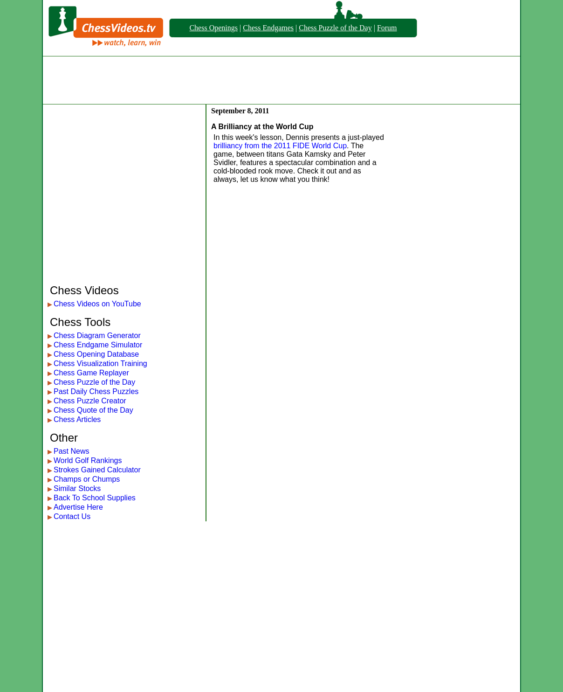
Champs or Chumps (87, 479)
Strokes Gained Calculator (97, 470)
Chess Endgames (268, 28)
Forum (387, 28)
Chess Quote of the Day (93, 410)
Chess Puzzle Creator (90, 401)
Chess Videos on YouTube (97, 304)
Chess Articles (77, 419)
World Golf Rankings (88, 460)
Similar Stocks (77, 488)
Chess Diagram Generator (97, 335)
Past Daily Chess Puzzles (96, 391)
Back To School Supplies (95, 498)
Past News (71, 451)
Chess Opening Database (96, 354)
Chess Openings (213, 28)
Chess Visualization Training (100, 363)
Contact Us (72, 516)
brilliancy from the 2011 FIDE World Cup (280, 146)
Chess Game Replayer (91, 373)
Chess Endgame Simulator (98, 345)
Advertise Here (78, 507)
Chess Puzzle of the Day (335, 28)
